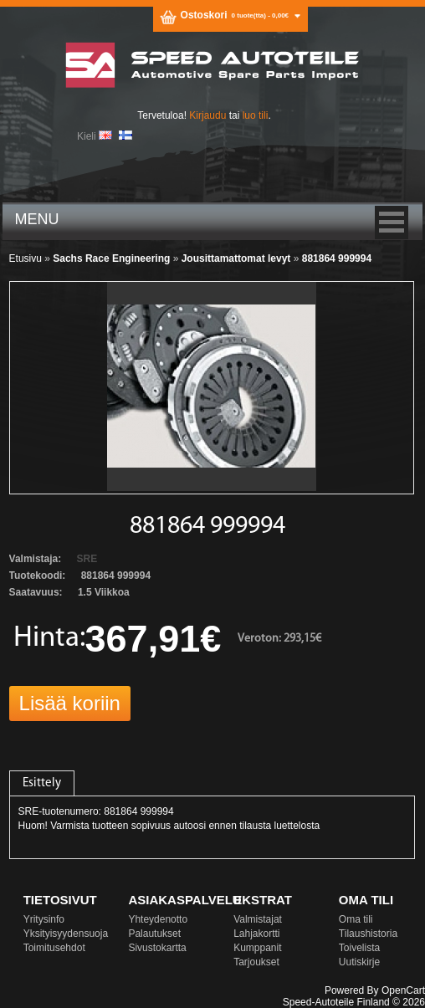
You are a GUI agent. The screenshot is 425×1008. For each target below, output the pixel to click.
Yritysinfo (43, 919)
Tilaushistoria (368, 933)
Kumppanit (257, 948)
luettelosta (297, 825)
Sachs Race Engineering (111, 258)
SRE (87, 559)
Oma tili (356, 919)
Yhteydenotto (157, 919)
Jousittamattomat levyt (236, 258)
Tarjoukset (256, 962)
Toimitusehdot (54, 948)
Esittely (42, 783)
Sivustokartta (157, 948)
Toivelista (359, 948)
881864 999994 (336, 258)
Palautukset (154, 933)
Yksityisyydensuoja (65, 933)
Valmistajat (257, 919)
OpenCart (403, 990)
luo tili (256, 115)
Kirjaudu (207, 115)
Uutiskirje (359, 962)
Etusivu (25, 258)
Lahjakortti (256, 933)
